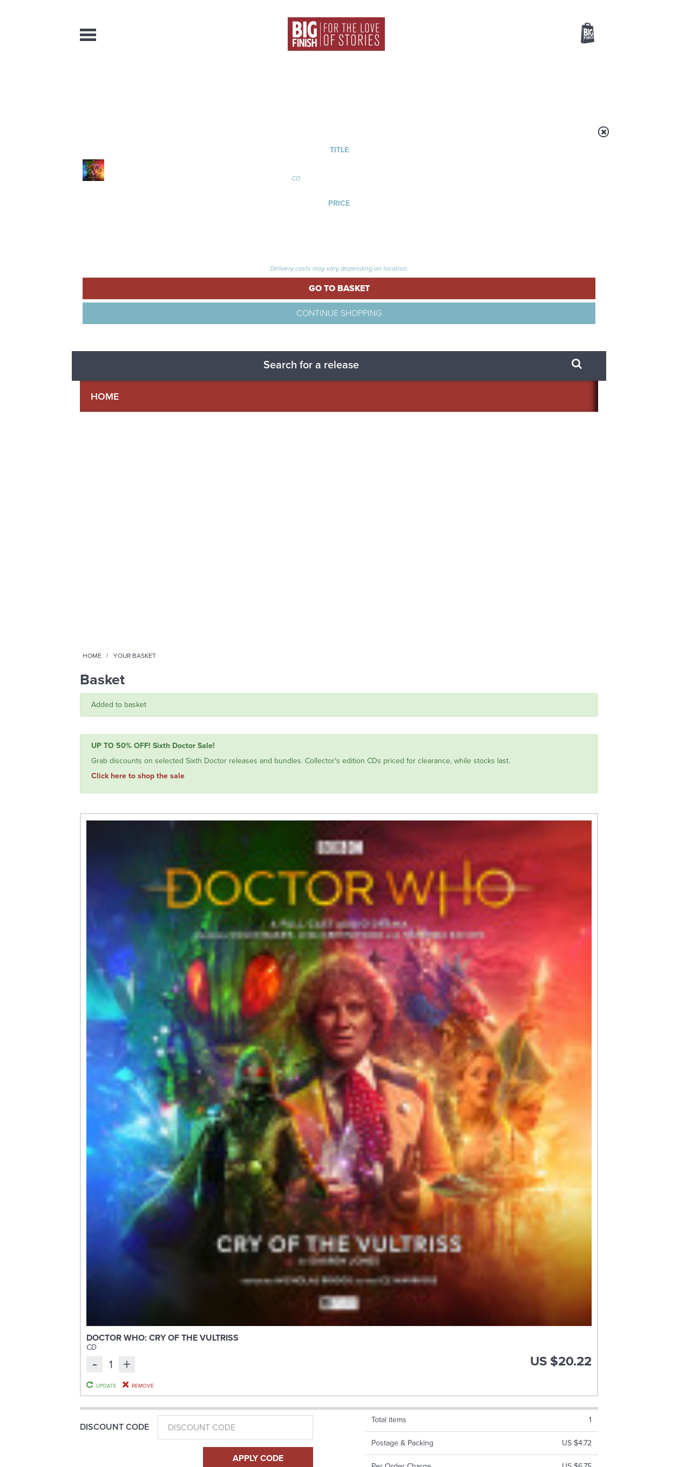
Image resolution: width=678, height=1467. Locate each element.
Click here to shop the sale (138, 259)
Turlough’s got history (502, 1185)
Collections (226, 86)
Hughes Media (135, 1451)
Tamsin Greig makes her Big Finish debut (238, 1194)
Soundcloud (528, 953)
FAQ (591, 1357)
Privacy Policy (102, 1001)
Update (508, 364)
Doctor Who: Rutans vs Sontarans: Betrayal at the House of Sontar (538, 776)
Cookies (263, 1438)
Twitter (418, 953)
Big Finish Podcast (458, 963)
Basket (581, 34)
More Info (137, 851)
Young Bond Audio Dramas (248, 1077)
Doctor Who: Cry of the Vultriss (253, 331)
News (383, 86)
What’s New (313, 86)
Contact (575, 86)
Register (572, 7)
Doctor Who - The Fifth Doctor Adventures (395, 751)
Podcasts (446, 86)
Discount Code (114, 418)
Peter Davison (393, 798)
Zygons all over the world (512, 1077)
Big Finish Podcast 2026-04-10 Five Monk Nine (136, 764)
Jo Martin (520, 798)
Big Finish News (130, 1057)
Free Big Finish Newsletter (12, 241)
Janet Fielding (442, 798)
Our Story (584, 1347)
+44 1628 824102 (272, 1346)
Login (539, 7)
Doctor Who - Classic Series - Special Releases (537, 751)
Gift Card (101, 489)
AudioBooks (138, 86)
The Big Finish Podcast (112, 748)
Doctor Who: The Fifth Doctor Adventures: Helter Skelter (400, 776)
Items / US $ (530, 34)
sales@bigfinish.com (262, 1356)
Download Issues (573, 1366)
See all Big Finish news (543, 1059)
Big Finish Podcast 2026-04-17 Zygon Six (270, 764)
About (512, 86)
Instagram (448, 953)
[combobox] (500, 62)
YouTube (483, 953)
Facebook (386, 953)
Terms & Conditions (308, 1438)
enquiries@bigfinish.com (360, 1356)
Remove (509, 377)
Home (142, 139)
